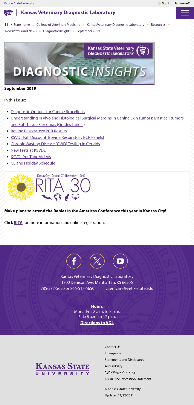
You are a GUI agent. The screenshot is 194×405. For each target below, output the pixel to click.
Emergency (113, 353)
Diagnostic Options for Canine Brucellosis (48, 111)
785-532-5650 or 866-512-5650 (67, 288)
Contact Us (112, 347)
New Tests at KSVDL (28, 150)
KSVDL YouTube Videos (31, 156)
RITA (18, 222)
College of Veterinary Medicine (58, 25)
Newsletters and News (21, 31)
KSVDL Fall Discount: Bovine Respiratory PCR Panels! (57, 137)
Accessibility (113, 366)
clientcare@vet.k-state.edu (129, 288)
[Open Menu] (185, 13)
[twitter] (97, 261)
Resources (158, 25)
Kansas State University (19, 3)
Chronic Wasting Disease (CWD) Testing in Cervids (55, 143)
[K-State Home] (8, 12)
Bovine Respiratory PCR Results (39, 130)
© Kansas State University (123, 389)
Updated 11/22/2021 (119, 395)
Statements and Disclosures (124, 360)
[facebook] (73, 261)
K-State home (17, 25)
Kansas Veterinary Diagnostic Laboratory (68, 12)
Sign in (166, 3)
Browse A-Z (182, 3)
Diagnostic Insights (56, 31)
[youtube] (120, 261)
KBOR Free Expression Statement (128, 379)
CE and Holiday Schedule (33, 163)
